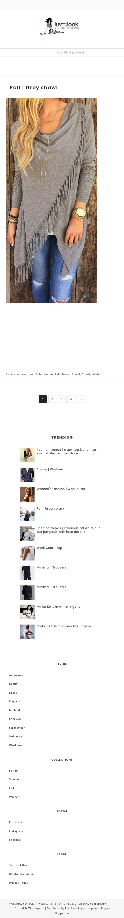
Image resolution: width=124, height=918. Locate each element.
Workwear (16, 745)
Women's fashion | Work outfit (61, 489)
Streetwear (17, 727)
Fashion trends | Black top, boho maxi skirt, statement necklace (67, 451)
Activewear (17, 675)
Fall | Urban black (50, 508)
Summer (14, 779)
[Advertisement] (39, 334)
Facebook (15, 839)
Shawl (75, 374)
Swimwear (16, 736)
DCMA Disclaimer (21, 874)
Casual (13, 683)
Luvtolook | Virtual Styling (60, 904)
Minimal (14, 710)
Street (86, 374)
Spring (13, 770)
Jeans (65, 374)
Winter (96, 374)
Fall (57, 374)
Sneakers (15, 718)
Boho (39, 374)
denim (48, 374)
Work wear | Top (49, 548)
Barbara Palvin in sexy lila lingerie (64, 626)
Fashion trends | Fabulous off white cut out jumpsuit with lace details (68, 530)
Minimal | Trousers (51, 567)
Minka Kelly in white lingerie (58, 607)
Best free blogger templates (82, 908)
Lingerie (14, 701)
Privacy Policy (18, 882)
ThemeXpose (36, 908)
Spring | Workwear (51, 469)
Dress (13, 692)
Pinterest (15, 822)
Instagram (16, 831)
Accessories (25, 374)
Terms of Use (18, 865)
